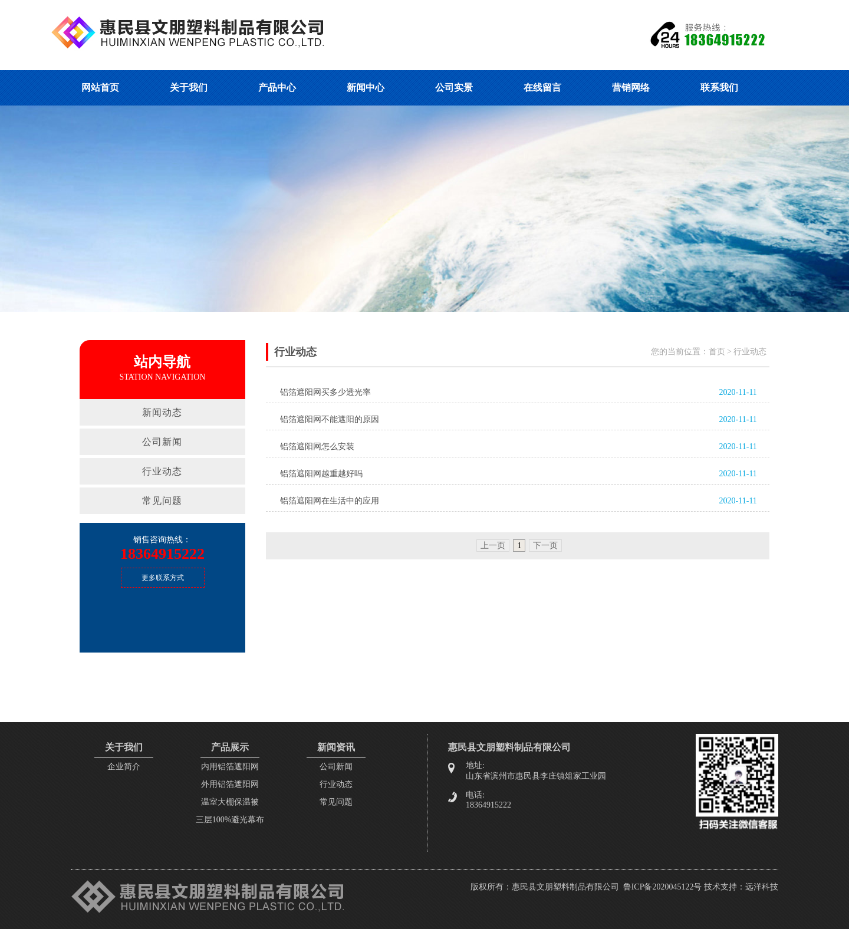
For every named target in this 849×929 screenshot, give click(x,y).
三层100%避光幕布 (230, 819)
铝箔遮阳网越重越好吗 (321, 473)
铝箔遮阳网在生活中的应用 (329, 500)
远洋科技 (761, 886)
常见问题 (162, 501)
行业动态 (162, 471)
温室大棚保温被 (230, 802)
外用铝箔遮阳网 (230, 784)
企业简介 (123, 766)
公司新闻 (162, 442)
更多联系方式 (163, 578)
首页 (717, 351)
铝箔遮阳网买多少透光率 (325, 392)
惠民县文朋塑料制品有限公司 (565, 886)
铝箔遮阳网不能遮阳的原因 (329, 419)
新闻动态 (162, 412)
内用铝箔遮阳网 (230, 766)
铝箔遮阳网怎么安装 (317, 446)
